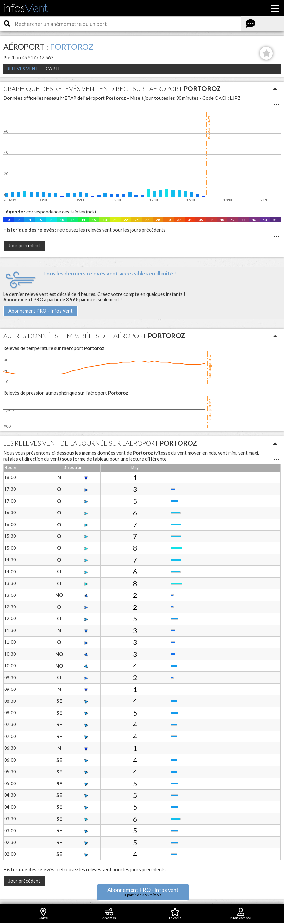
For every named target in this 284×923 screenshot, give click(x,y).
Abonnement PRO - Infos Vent (40, 311)
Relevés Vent (22, 68)
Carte (53, 68)
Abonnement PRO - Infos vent (143, 892)
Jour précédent (24, 245)
